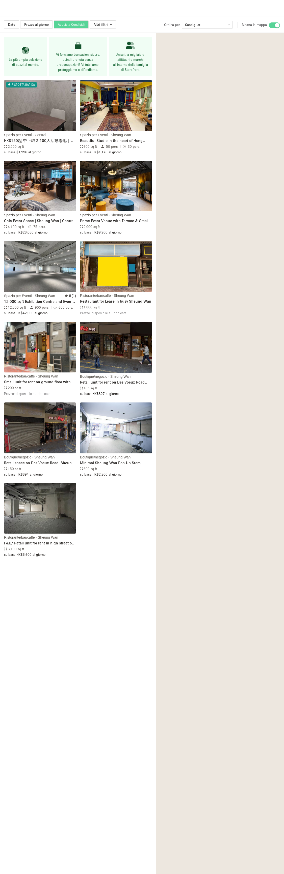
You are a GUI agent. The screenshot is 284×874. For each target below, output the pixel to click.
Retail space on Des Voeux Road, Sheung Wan (39, 463)
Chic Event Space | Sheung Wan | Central (39, 220)
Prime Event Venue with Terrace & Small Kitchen (114, 221)
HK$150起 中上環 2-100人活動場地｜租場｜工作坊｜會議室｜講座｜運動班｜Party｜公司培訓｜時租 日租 (39, 140)
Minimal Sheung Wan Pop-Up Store (110, 462)
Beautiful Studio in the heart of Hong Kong (111, 140)
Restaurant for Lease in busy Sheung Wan (115, 301)
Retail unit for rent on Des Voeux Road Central (112, 382)
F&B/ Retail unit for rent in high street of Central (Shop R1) (38, 543)
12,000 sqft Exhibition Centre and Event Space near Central (38, 301)
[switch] (274, 25)
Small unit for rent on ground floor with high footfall (37, 382)
